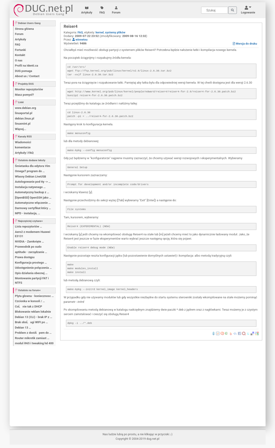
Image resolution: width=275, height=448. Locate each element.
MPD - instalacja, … (27, 213)
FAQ (102, 10)
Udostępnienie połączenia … (33, 267)
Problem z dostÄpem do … (33, 332)
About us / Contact (27, 76)
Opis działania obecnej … (31, 273)
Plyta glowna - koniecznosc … (34, 296)
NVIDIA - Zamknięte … (29, 241)
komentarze (23, 147)
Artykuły (86, 10)
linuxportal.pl (23, 113)
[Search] (214, 10)
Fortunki (20, 50)
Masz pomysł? (24, 94)
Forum (116, 10)
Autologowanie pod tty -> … (33, 181)
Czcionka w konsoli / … (30, 301)
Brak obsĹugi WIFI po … (31, 322)
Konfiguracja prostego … (31, 262)
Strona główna (24, 28)
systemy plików (115, 32)
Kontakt (20, 55)
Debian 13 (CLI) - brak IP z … (33, 317)
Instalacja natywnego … (30, 187)
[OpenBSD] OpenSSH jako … (33, 197)
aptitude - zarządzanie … (31, 252)
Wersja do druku (245, 43)
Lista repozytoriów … (28, 226)
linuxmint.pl (23, 123)
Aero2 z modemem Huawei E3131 (32, 234)
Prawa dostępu (25, 257)
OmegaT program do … (30, 171)
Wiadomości (23, 142)
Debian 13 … (23, 327)
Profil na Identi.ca (26, 65)
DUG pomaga (23, 71)
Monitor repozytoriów (29, 89)
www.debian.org (25, 108)
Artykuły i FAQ (24, 152)
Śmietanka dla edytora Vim (32, 166)
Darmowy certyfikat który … (33, 208)
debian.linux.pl (24, 118)
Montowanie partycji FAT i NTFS (32, 280)
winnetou (80, 39)
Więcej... (20, 129)
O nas (18, 60)
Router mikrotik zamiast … (32, 338)
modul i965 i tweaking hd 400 (34, 343)
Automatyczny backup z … (32, 192)
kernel (100, 32)
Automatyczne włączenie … (33, 202)
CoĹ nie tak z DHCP (28, 306)
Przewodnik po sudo (28, 246)
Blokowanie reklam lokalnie (33, 311)
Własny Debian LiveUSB (30, 176)
